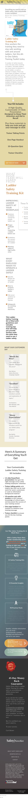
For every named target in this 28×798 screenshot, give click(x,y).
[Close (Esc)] (0, 795)
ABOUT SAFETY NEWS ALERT (15, 751)
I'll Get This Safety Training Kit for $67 (15, 651)
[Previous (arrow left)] (0, 797)
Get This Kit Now (12, 163)
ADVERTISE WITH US (15, 754)
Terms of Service (9, 791)
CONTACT (15, 759)
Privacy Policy (8, 790)
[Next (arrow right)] (2, 797)
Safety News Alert (14, 2)
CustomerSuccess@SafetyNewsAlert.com (15, 708)
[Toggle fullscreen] (3, 795)
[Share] (2, 795)
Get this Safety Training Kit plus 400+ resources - (15, 643)
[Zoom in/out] (5, 795)
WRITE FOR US (15, 757)
